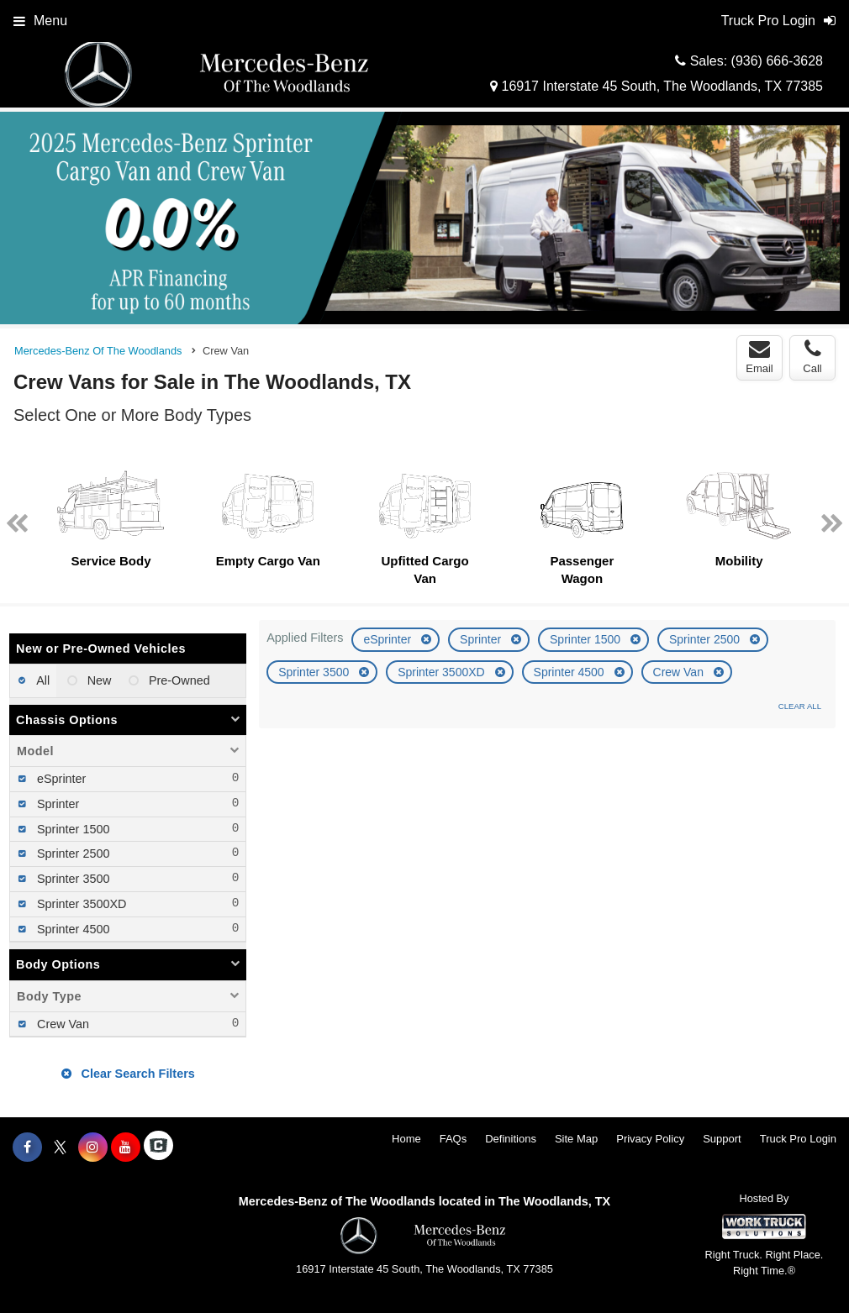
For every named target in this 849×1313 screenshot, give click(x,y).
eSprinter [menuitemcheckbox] (60, 778)
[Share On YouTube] (125, 1147)
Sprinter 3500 (315, 672)
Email (759, 357)
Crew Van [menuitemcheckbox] (61, 1024)
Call (812, 357)
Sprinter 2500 (706, 639)
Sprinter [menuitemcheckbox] (56, 804)
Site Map (576, 1138)
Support (722, 1138)
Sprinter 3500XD (443, 672)
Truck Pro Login (798, 1138)
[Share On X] (60, 1147)
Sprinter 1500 (587, 639)
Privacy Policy (650, 1138)
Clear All (799, 706)
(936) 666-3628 (777, 61)
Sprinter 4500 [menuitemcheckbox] (71, 929)
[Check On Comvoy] (158, 1147)
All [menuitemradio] (42, 680)
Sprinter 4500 (571, 672)
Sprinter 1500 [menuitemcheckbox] (71, 829)
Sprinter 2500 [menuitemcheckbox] (71, 853)
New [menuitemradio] (98, 680)
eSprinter (388, 639)
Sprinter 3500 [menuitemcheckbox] (71, 878)
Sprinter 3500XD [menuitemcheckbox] (80, 904)
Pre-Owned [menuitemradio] (177, 680)
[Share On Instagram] (93, 1147)
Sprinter (482, 639)
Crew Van (680, 672)
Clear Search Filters (128, 1073)
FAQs (453, 1138)
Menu (40, 20)
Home (406, 1138)
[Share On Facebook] (27, 1147)
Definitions (510, 1138)
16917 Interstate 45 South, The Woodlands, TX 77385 (656, 86)
